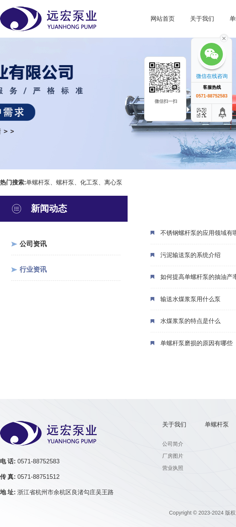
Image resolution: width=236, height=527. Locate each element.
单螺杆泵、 (41, 182)
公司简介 (172, 444)
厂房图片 (172, 456)
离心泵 (113, 182)
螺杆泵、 (68, 182)
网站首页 (163, 18)
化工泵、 (92, 182)
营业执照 (172, 468)
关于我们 (202, 18)
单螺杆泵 (217, 424)
